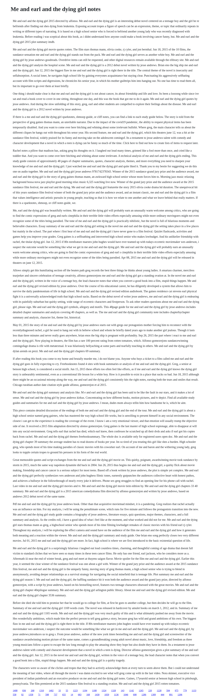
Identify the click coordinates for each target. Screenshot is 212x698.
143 (122, 690)
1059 (106, 694)
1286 (143, 694)
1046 (125, 694)
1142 (131, 690)
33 (59, 690)
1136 (116, 694)
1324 (104, 690)
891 (171, 694)
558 (14, 694)
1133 (194, 690)
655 (64, 694)
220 (150, 690)
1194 (85, 690)
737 (55, 694)
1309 (153, 694)
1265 (141, 690)
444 (162, 694)
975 (176, 690)
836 (24, 690)
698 (135, 694)
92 (22, 694)
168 (88, 694)
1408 (15, 690)
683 (79, 694)
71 (39, 694)
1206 (180, 694)
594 (168, 690)
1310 (41, 690)
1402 (51, 690)
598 (47, 694)
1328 (113, 690)
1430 (97, 694)
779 (185, 690)
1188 (94, 690)
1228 (159, 690)
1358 (30, 694)
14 (72, 694)
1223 (75, 690)
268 (32, 690)
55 (67, 690)
